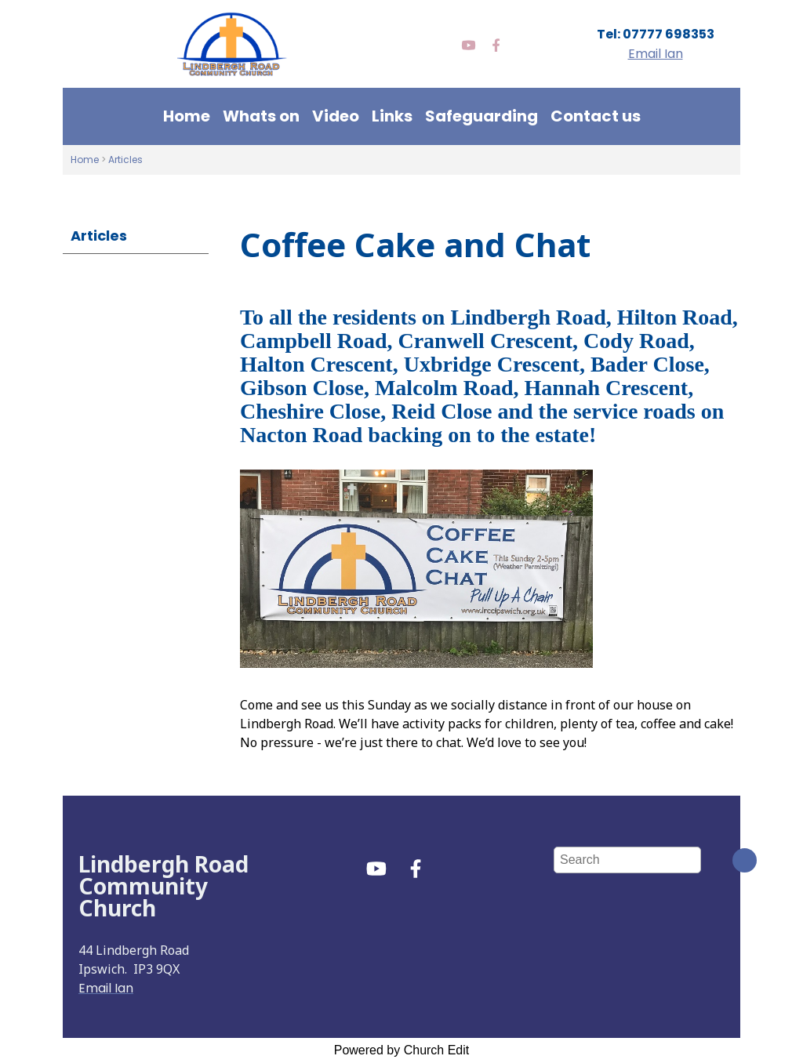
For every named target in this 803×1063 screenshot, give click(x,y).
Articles (125, 159)
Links (392, 116)
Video (335, 116)
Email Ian (655, 54)
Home (186, 116)
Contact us (595, 116)
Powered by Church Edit (402, 1050)
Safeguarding (481, 116)
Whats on (261, 116)
